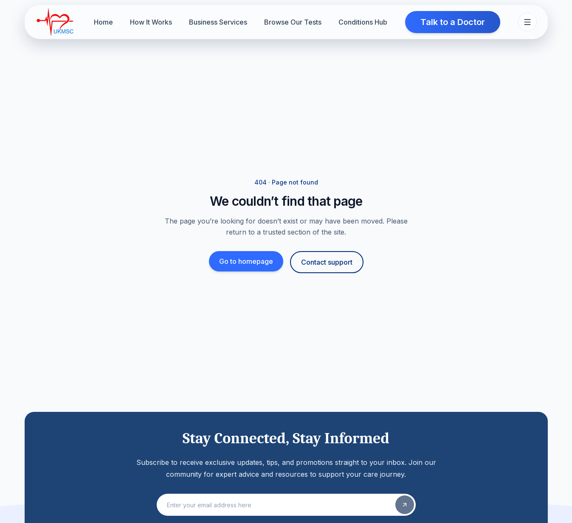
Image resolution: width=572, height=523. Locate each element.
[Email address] (276, 504)
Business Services (218, 22)
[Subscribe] (404, 504)
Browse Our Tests (292, 22)
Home (103, 22)
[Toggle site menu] (527, 22)
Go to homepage (246, 261)
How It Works (151, 22)
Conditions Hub (362, 22)
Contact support (326, 262)
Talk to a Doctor (452, 22)
